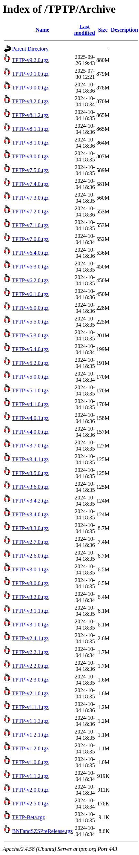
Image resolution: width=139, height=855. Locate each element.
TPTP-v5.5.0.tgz (30, 322)
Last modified (84, 30)
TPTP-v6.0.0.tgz (30, 308)
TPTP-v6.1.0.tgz (30, 294)
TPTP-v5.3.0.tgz (30, 335)
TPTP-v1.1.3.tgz (30, 721)
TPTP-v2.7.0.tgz (30, 542)
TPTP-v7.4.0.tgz (30, 184)
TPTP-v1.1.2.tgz (30, 776)
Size (103, 30)
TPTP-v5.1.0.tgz (30, 390)
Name (42, 30)
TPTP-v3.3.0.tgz (30, 528)
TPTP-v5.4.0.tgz (30, 349)
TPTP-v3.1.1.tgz (30, 611)
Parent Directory (30, 49)
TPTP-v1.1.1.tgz (30, 707)
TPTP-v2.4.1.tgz (30, 638)
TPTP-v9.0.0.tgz (30, 88)
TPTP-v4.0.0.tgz (30, 432)
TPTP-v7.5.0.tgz (30, 170)
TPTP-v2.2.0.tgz (30, 666)
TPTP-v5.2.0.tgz (30, 363)
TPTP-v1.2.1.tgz (30, 735)
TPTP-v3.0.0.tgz (30, 583)
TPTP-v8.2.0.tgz (30, 101)
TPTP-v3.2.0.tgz (30, 597)
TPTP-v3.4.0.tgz (30, 514)
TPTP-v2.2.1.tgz (30, 652)
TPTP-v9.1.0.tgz (30, 74)
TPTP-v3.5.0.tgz (30, 473)
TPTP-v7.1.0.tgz (30, 225)
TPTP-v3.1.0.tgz (30, 624)
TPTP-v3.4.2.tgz (30, 501)
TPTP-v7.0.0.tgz (30, 239)
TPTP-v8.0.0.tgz (30, 156)
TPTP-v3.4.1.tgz (30, 459)
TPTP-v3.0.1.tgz (30, 569)
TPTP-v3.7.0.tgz (30, 445)
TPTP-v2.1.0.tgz (30, 693)
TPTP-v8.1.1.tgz (30, 129)
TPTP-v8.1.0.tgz (30, 143)
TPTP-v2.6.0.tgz (30, 556)
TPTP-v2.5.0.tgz (30, 803)
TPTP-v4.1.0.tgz (30, 404)
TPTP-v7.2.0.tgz (30, 211)
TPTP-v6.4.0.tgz (30, 253)
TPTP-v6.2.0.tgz (30, 280)
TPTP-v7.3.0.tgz (30, 198)
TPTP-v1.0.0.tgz (30, 762)
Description (124, 30)
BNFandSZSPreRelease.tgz (42, 831)
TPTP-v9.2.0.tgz (30, 60)
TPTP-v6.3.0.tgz (30, 267)
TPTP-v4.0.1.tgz (30, 418)
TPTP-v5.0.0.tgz (30, 377)
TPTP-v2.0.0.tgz (30, 790)
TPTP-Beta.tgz (28, 817)
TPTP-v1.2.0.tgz (30, 748)
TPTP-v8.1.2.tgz (30, 115)
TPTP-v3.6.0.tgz (30, 487)
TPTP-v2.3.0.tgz (30, 680)
